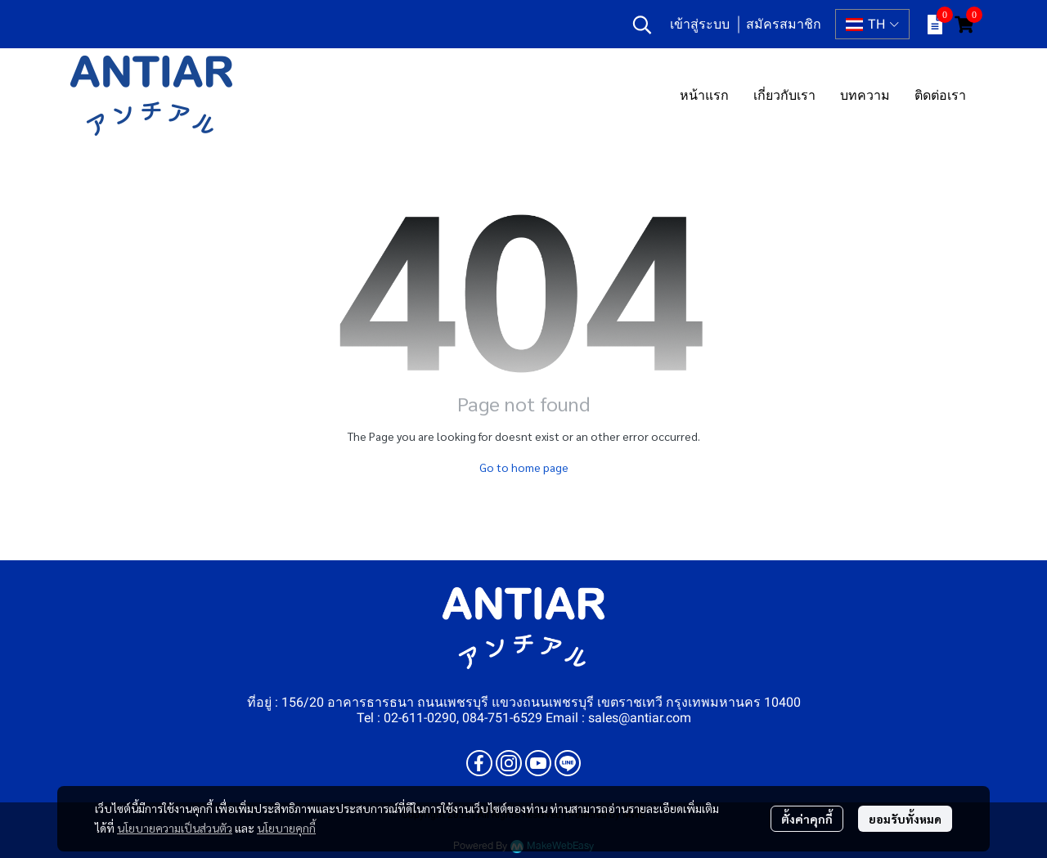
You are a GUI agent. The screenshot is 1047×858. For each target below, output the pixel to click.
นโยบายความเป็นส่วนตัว (174, 827)
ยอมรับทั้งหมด (905, 818)
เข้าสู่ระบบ (700, 24)
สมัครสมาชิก (783, 24)
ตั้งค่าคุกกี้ (807, 818)
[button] (642, 24)
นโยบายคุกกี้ (286, 827)
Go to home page (523, 467)
